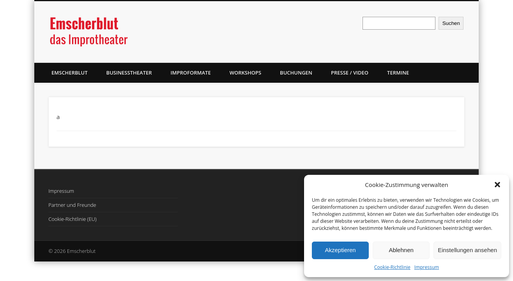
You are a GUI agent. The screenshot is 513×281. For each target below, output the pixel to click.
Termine (398, 72)
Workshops (245, 72)
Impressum (426, 267)
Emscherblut (69, 72)
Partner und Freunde (72, 204)
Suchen (451, 23)
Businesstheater (129, 72)
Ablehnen (401, 250)
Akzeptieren (340, 250)
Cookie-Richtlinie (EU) (72, 218)
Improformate (191, 72)
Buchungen (296, 72)
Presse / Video (349, 72)
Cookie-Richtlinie (392, 267)
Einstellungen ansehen (467, 250)
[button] (497, 185)
